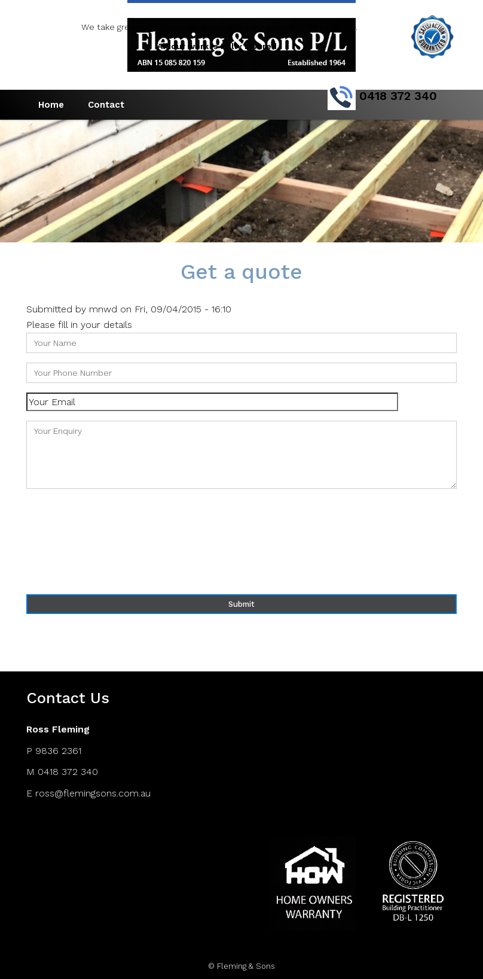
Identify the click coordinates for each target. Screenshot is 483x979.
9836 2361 (58, 750)
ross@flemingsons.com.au (93, 793)
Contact (106, 104)
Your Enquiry (241, 455)
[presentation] (75, 541)
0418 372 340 (68, 771)
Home (51, 104)
